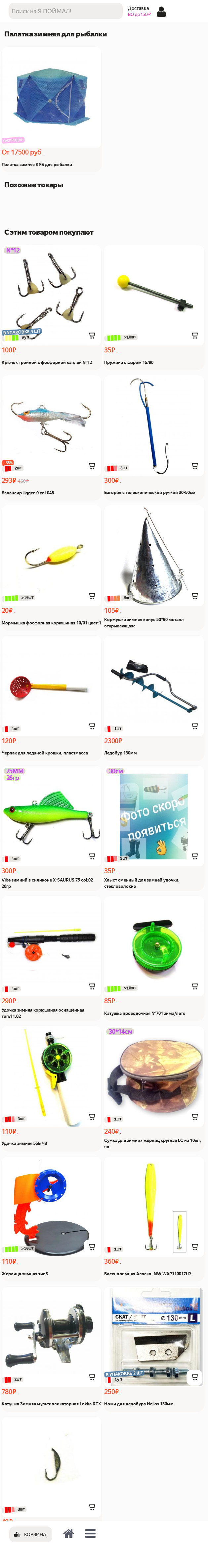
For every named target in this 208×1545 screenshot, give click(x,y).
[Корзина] (30, 1534)
